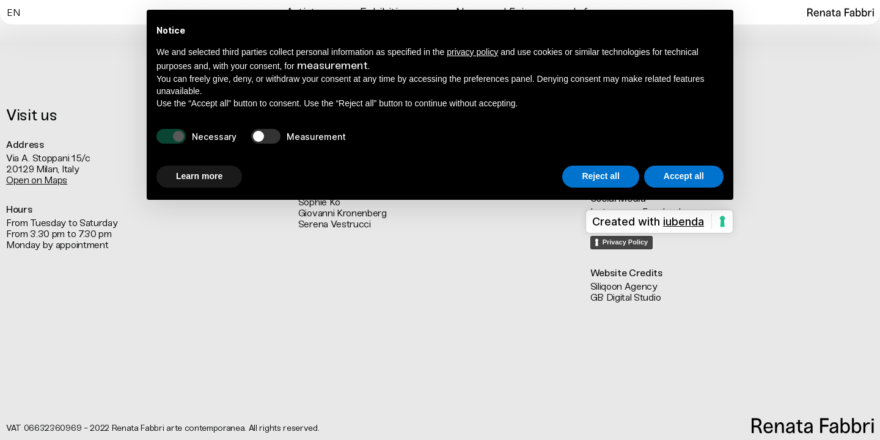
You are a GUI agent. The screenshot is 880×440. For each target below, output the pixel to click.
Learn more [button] (199, 176)
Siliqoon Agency (624, 286)
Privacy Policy (625, 242)
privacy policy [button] (472, 52)
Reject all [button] (600, 176)
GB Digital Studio (625, 297)
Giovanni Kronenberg (342, 213)
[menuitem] (13, 12)
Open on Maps (36, 180)
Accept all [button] (684, 176)
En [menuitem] (13, 13)
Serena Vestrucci (334, 224)
